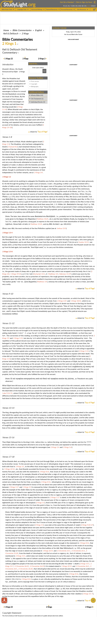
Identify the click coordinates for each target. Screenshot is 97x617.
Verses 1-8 (7, 137)
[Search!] (44, 71)
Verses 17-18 (8, 457)
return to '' (39, 132)
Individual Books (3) (38, 102)
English (38, 30)
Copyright (34, 84)
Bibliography (35, 86)
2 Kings (25, 33)
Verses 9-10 (7, 294)
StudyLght (15, 4)
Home (6, 30)
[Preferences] (94, 9)
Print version (35, 81)
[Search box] (35, 71)
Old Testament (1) (37, 99)
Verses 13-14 (8, 408)
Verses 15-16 (8, 437)
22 (8, 58)
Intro (7, 64)
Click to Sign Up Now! (84, 2)
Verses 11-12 (8, 323)
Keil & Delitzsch (10, 33)
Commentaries (21, 30)
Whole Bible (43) (37, 95)
